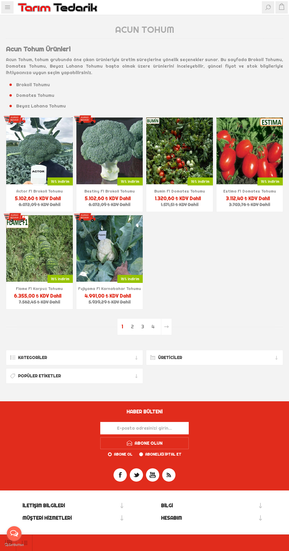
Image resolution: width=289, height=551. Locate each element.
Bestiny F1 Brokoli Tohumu (109, 191)
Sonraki (166, 327)
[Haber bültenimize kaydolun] (144, 428)
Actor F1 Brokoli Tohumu (39, 191)
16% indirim (60, 181)
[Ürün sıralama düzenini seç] (24, 543)
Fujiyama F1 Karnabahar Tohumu (109, 288)
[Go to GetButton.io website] (14, 545)
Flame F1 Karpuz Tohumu (39, 288)
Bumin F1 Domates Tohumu (179, 191)
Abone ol (123, 454)
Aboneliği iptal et (163, 454)
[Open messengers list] (14, 533)
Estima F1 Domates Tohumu (249, 191)
